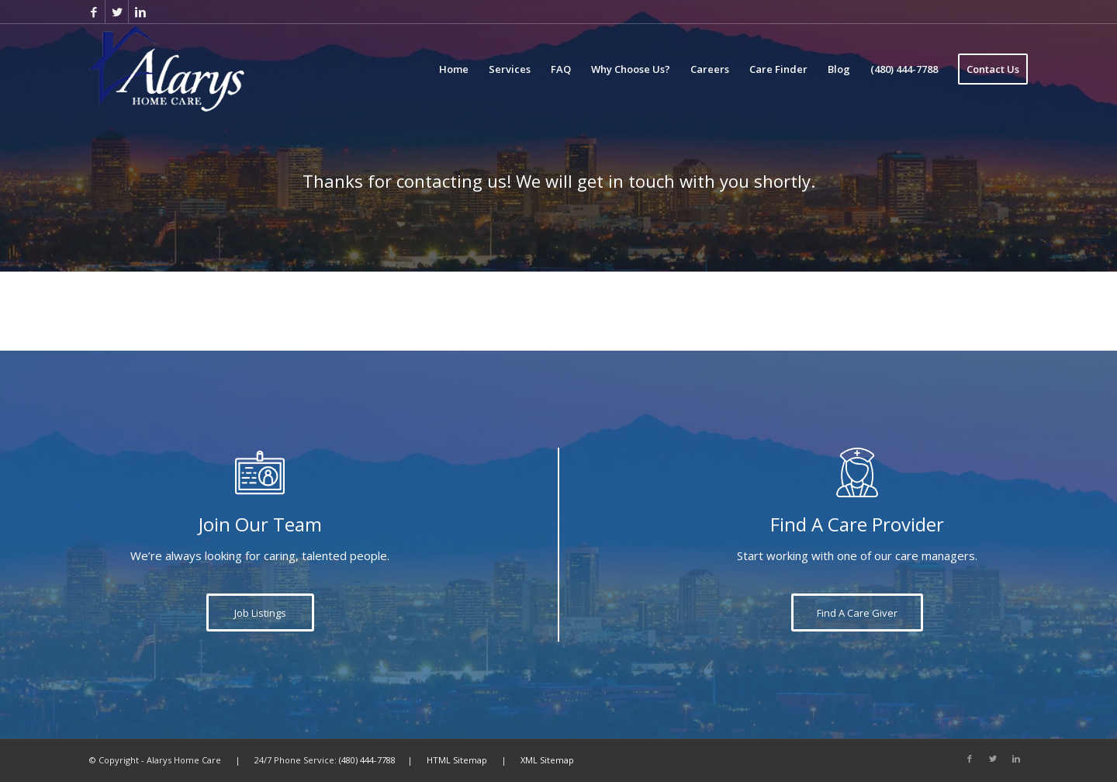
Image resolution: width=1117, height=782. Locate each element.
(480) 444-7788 (367, 760)
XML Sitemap (547, 760)
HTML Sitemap (457, 760)
